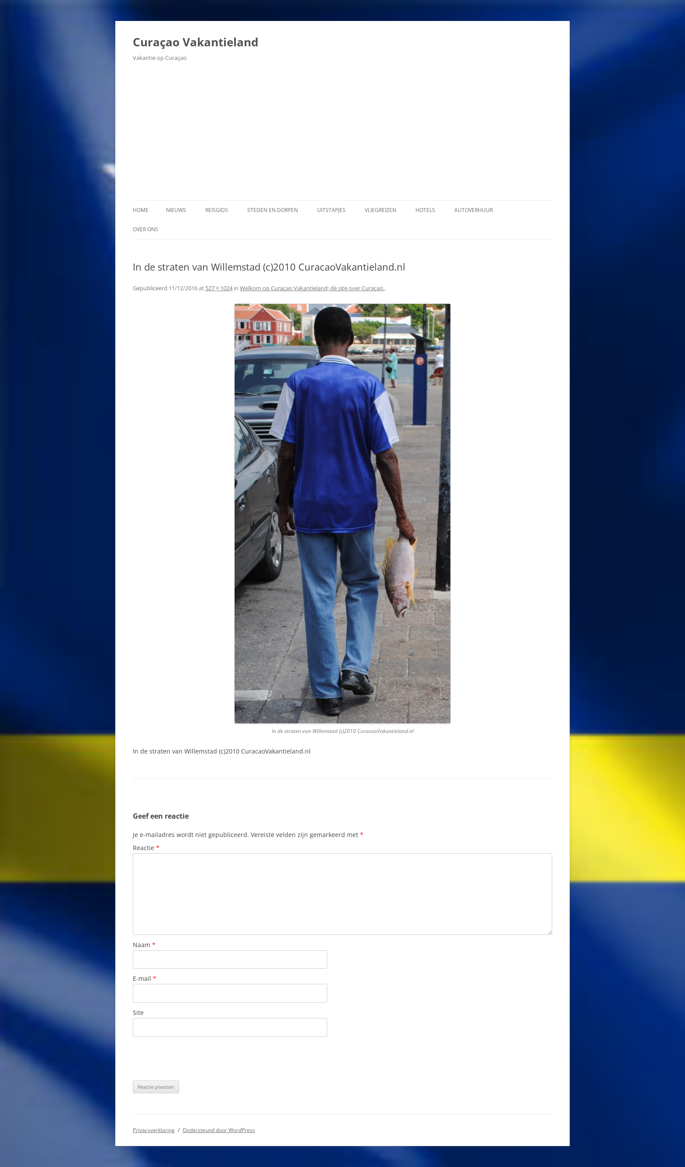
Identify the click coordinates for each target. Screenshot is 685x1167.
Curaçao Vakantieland (195, 42)
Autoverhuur (473, 210)
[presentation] (199, 1059)
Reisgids (216, 210)
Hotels (425, 210)
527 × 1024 (218, 288)
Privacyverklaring (154, 1130)
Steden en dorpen (272, 210)
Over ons (145, 229)
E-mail (144, 978)
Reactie (146, 848)
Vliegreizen (380, 210)
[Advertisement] (342, 134)
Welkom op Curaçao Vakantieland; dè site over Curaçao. (312, 288)
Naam (144, 945)
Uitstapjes (331, 210)
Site (138, 1012)
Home (141, 210)
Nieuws (176, 210)
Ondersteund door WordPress (219, 1130)
